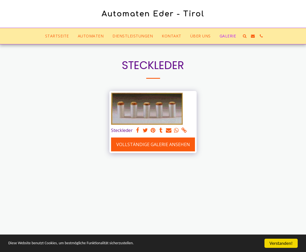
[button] (244, 36)
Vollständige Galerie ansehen (153, 144)
